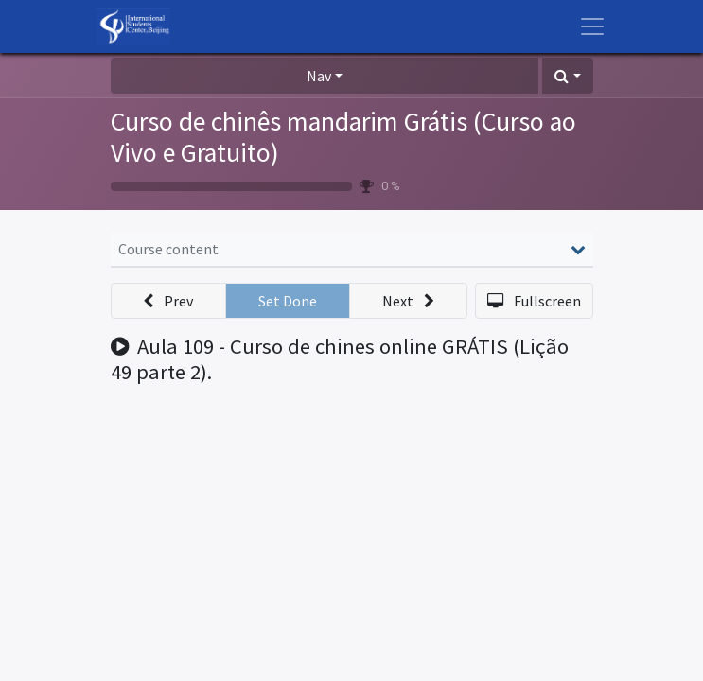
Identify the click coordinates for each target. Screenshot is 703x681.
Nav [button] (319, 75)
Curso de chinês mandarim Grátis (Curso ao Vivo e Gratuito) (343, 137)
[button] (567, 76)
